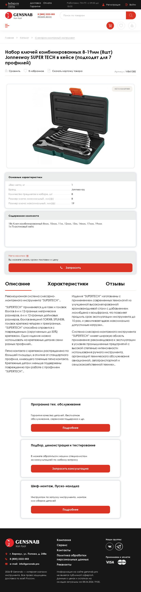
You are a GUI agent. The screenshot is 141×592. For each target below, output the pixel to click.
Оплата (47, 3)
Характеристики (69, 283)
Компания (64, 540)
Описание (18, 283)
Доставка (35, 3)
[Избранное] (121, 25)
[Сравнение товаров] (132, 25)
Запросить (70, 267)
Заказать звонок (45, 17)
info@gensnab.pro (28, 563)
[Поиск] (131, 15)
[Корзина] (110, 25)
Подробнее (70, 427)
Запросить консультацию (70, 468)
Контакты (63, 550)
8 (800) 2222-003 (46, 14)
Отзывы (115, 283)
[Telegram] (119, 546)
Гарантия (35, 6)
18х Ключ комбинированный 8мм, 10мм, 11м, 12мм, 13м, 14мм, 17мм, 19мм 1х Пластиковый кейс (55, 225)
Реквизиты (64, 564)
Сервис (62, 545)
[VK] (109, 546)
